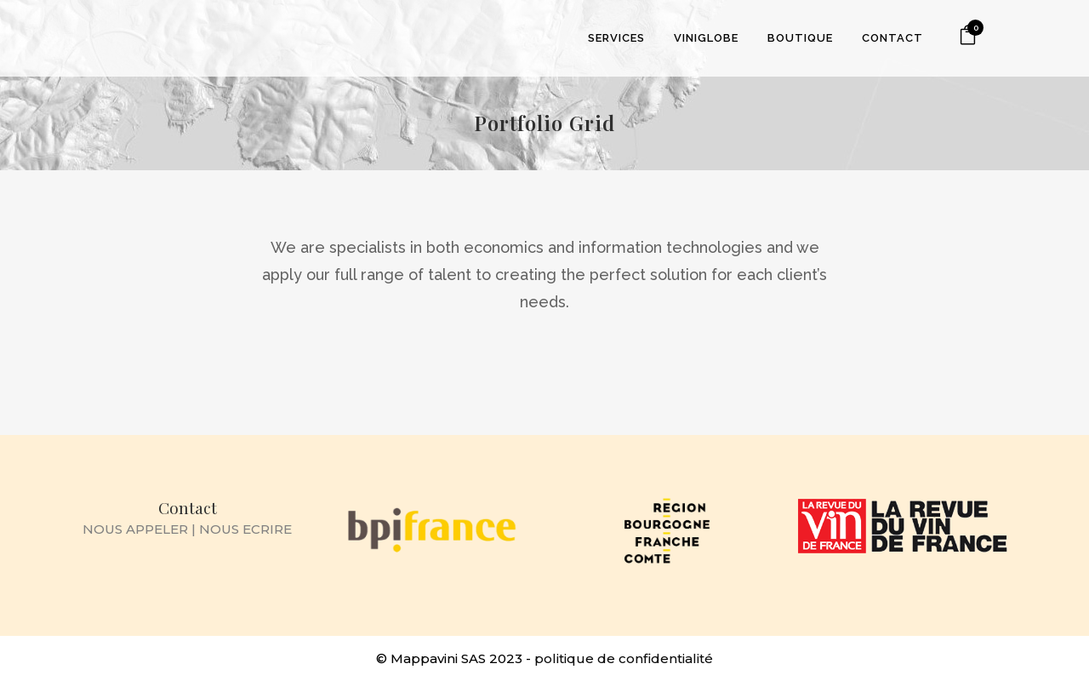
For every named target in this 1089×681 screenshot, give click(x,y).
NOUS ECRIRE (245, 529)
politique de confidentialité (623, 658)
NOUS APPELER (135, 529)
